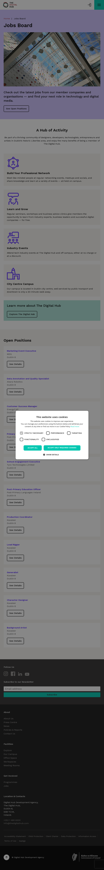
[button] (52, 454)
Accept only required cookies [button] (62, 448)
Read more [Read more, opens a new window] (75, 426)
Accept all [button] (33, 448)
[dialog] (52, 435)
